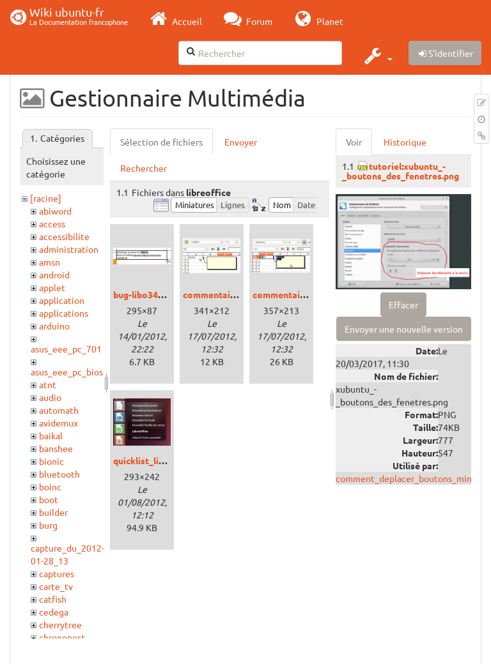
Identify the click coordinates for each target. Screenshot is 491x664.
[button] (377, 55)
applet (52, 287)
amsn (49, 262)
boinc (50, 486)
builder (53, 512)
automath (59, 410)
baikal (51, 435)
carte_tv (56, 586)
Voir (354, 141)
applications (63, 313)
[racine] (45, 198)
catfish (52, 599)
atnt (47, 384)
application (61, 300)
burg (48, 525)
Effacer (403, 304)
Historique (405, 141)
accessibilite (64, 236)
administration (68, 249)
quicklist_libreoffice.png (164, 460)
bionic (51, 461)
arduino (54, 325)
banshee (56, 448)
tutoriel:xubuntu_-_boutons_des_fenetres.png (400, 170)
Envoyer (240, 141)
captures (56, 573)
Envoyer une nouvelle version (404, 329)
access (52, 223)
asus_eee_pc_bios (67, 371)
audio (50, 397)
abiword (55, 210)
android (54, 274)
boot (48, 499)
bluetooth (59, 473)
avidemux (58, 422)
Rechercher (143, 168)
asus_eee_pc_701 (66, 348)
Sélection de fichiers (161, 141)
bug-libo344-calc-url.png (164, 294)
